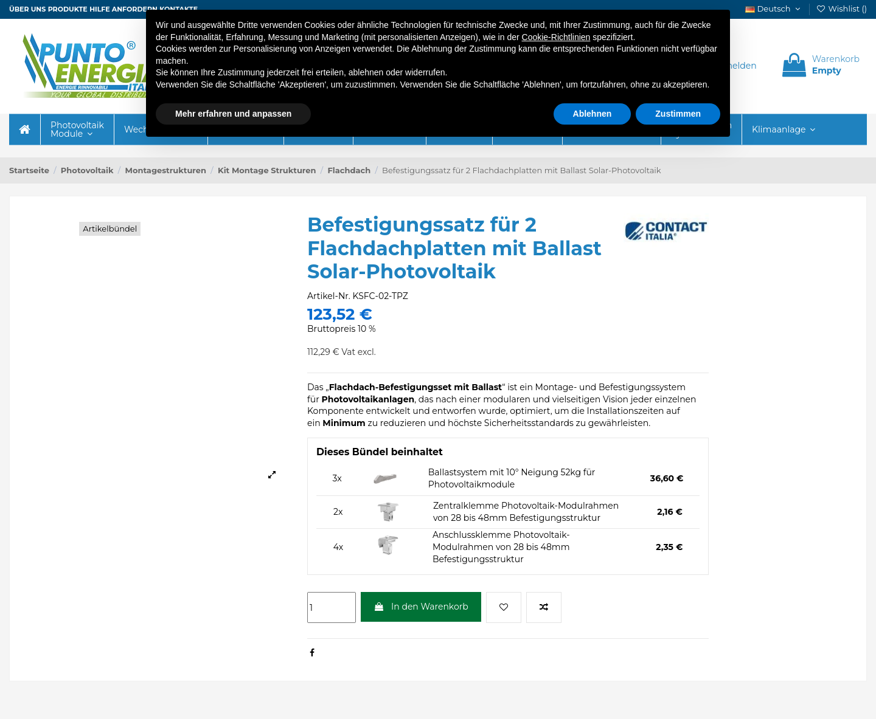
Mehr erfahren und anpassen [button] (233, 114)
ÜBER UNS (27, 9)
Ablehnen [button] (592, 114)
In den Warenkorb (421, 606)
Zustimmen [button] (678, 114)
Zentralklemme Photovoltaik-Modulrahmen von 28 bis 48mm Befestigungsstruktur (526, 511)
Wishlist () (841, 8)
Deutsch (773, 8)
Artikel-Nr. (328, 296)
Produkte (68, 9)
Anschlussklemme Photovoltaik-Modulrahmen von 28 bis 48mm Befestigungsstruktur (501, 546)
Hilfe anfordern (123, 9)
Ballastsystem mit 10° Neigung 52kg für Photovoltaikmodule (512, 478)
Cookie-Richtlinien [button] (556, 37)
